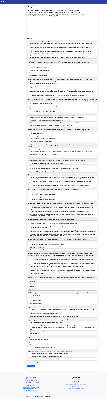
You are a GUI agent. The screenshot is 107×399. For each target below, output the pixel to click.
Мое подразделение (76, 386)
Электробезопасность (31, 380)
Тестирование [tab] (32, 7)
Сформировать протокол (35, 362)
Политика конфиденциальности (76, 388)
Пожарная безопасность (30, 384)
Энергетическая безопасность (31, 382)
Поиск (12, 2)
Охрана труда (31, 385)
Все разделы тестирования (31, 390)
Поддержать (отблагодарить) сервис (76, 384)
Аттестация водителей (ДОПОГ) (31, 387)
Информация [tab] (41, 7)
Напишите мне (76, 383)
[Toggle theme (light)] (104, 2)
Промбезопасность (31, 379)
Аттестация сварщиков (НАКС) (31, 388)
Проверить (31, 366)
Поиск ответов (76, 379)
